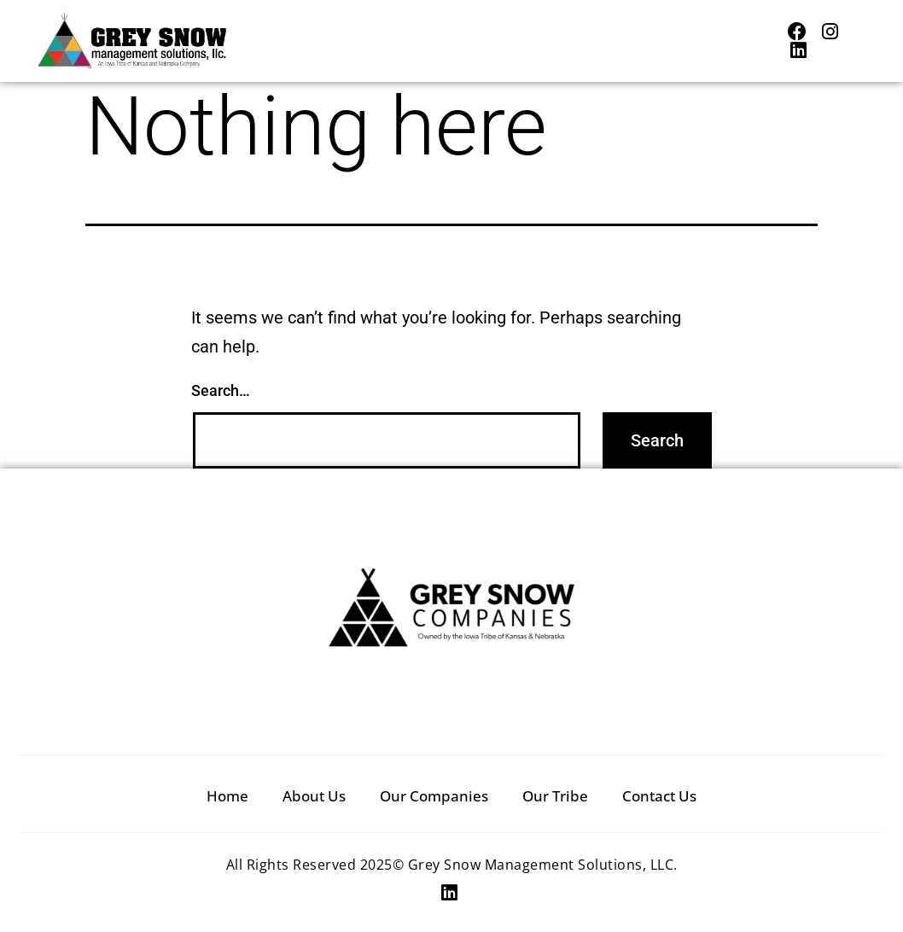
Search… (220, 390)
